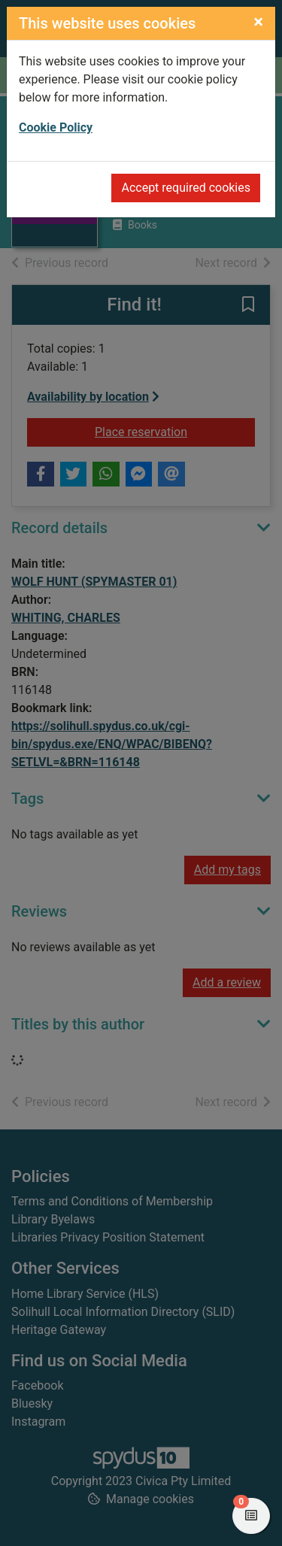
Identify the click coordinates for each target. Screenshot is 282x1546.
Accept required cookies (185, 187)
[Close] (258, 22)
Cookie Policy (55, 127)
